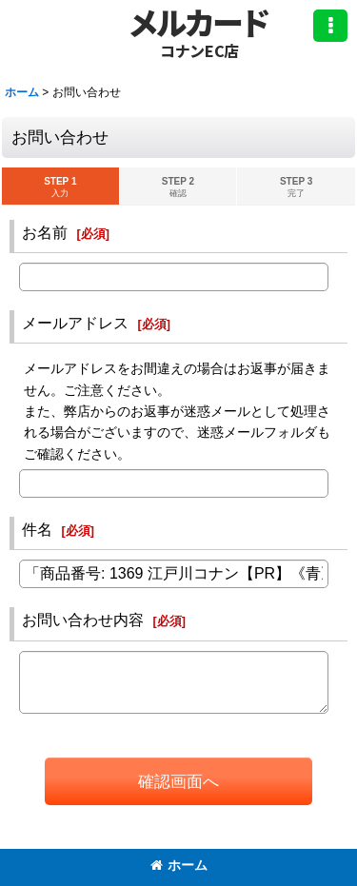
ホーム (179, 865)
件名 (37, 529)
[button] (330, 26)
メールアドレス (75, 322)
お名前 (45, 232)
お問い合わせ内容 (83, 619)
